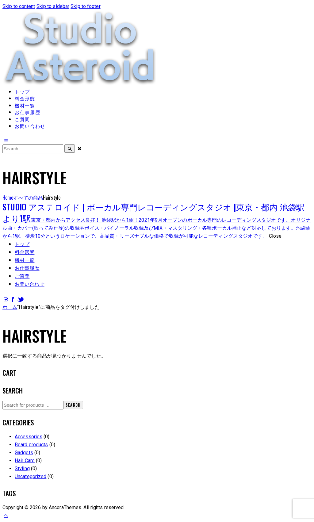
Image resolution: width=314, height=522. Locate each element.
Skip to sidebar (53, 6)
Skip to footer (85, 6)
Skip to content (18, 6)
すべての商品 (28, 197)
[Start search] (69, 148)
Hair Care (25, 460)
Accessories (28, 436)
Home (7, 197)
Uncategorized (30, 476)
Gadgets (24, 452)
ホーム (9, 307)
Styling (22, 468)
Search (73, 405)
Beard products (31, 444)
